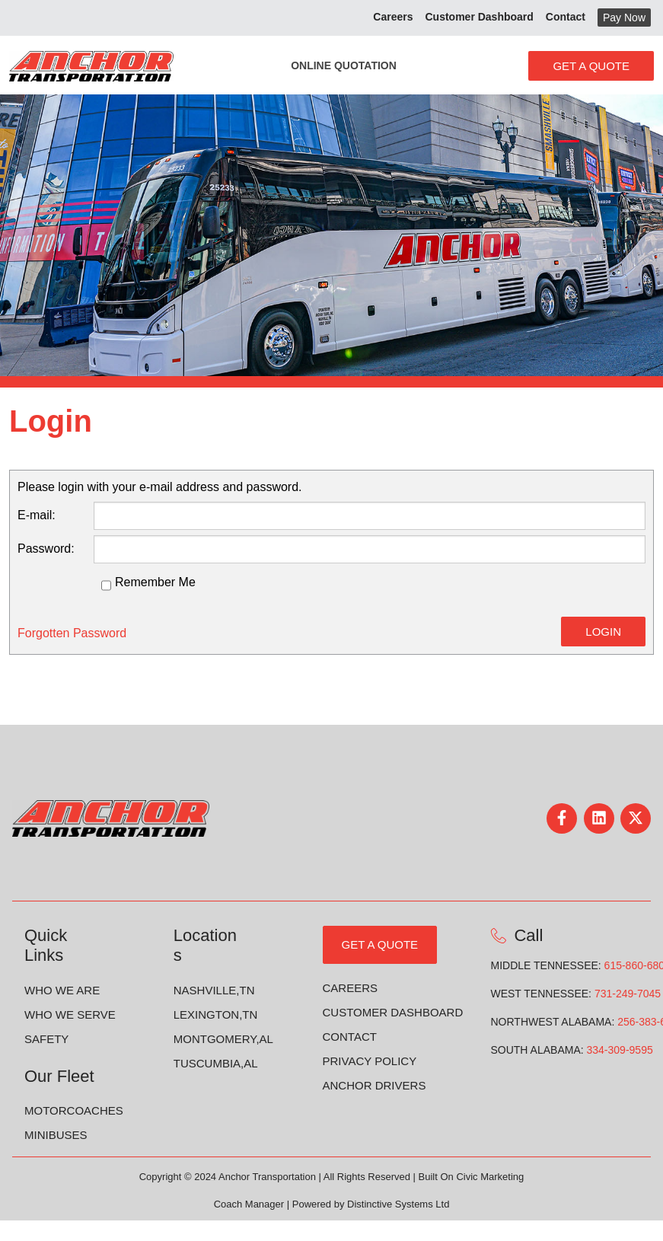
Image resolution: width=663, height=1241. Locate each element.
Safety (46, 1038)
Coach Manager (249, 1204)
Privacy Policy (370, 1060)
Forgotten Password (72, 633)
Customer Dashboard (393, 1012)
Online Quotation (344, 65)
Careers (350, 987)
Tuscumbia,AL (216, 1063)
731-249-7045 (627, 993)
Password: (46, 548)
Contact (350, 1036)
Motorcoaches (73, 1110)
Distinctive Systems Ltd (398, 1204)
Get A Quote (591, 65)
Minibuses (56, 1134)
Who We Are (62, 990)
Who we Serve (70, 1014)
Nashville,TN (214, 990)
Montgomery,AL (223, 1038)
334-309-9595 (620, 1050)
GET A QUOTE (380, 944)
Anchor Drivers (374, 1085)
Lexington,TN (216, 1014)
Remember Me (155, 582)
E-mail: (37, 515)
